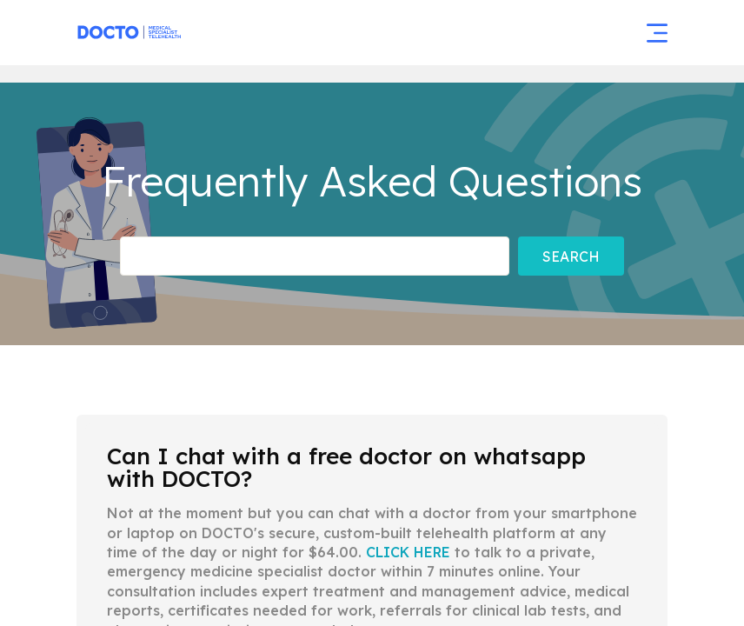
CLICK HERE (408, 552)
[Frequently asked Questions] (314, 256)
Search (571, 256)
